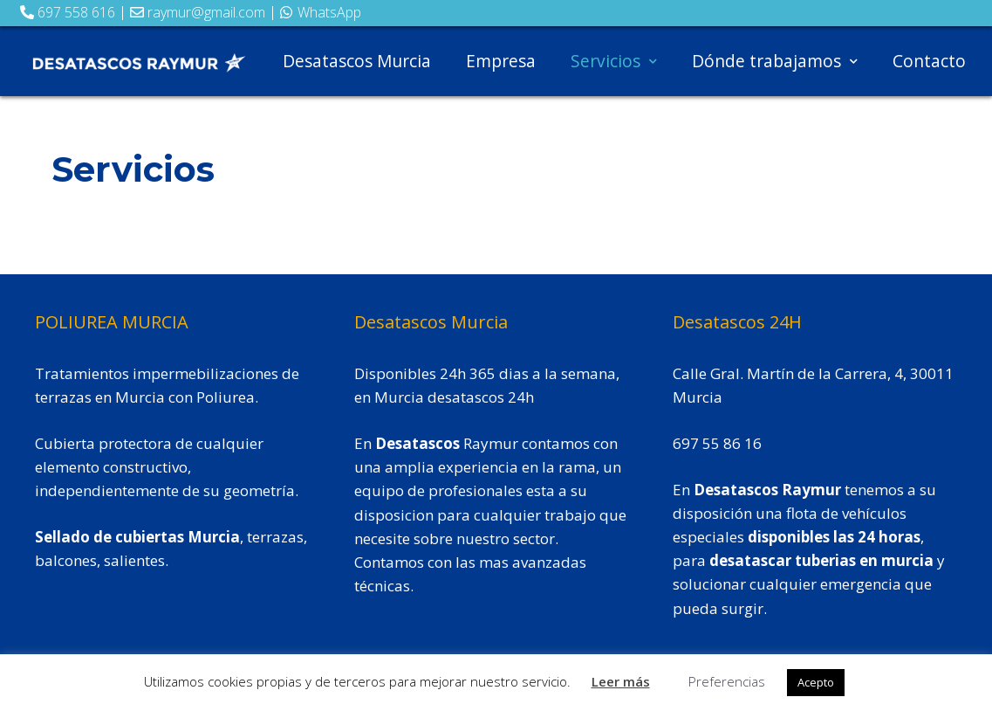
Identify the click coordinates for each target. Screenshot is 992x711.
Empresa (501, 60)
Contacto (929, 60)
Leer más (621, 681)
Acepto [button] (815, 682)
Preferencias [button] (726, 681)
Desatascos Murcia (357, 60)
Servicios (614, 61)
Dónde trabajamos (775, 61)
